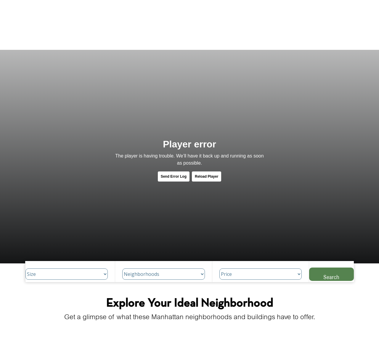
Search (331, 276)
